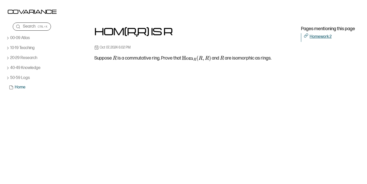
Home (20, 87)
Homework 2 (321, 36)
